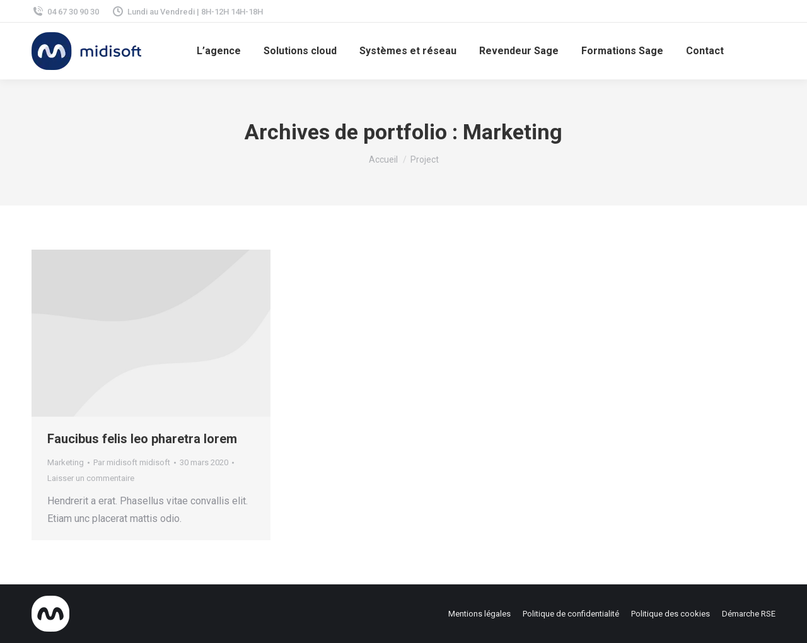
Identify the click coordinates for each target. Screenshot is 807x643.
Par (131, 462)
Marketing (65, 462)
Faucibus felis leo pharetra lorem (142, 438)
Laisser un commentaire (90, 478)
